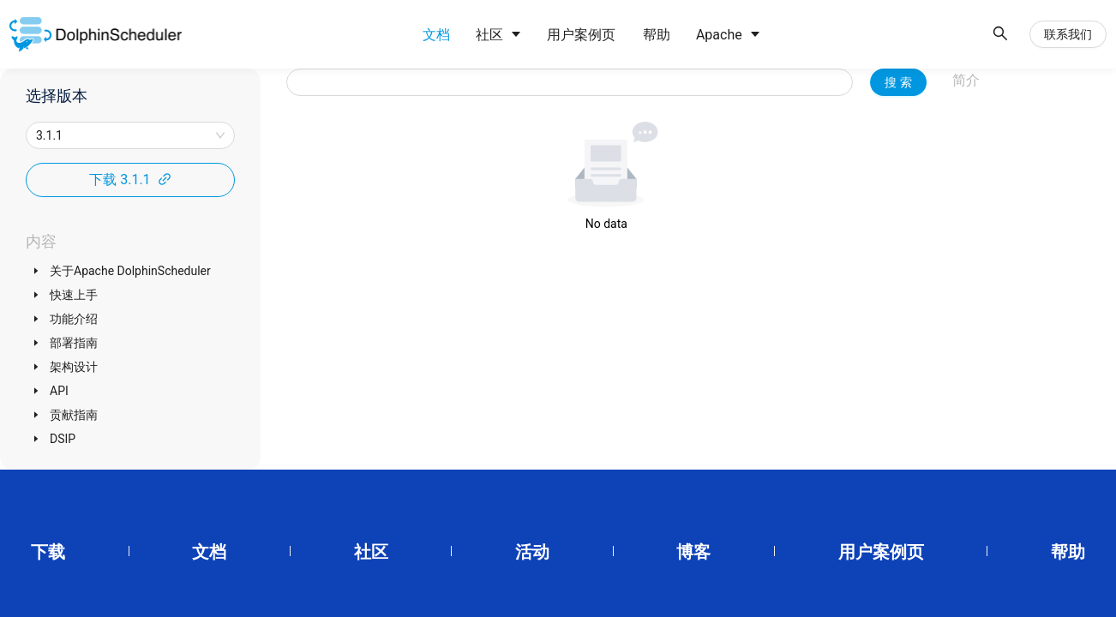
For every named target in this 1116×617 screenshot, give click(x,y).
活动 (532, 551)
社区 (371, 551)
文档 (209, 551)
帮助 (1068, 551)
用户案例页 (881, 551)
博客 (693, 551)
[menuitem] (432, 35)
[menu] (694, 34)
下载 (48, 551)
